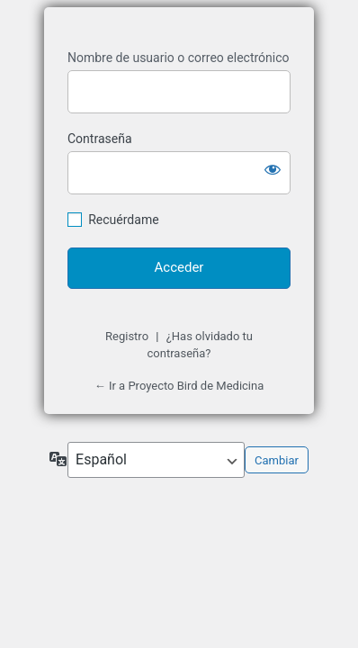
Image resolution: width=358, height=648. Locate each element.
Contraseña (99, 138)
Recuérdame (123, 219)
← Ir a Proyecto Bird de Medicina (179, 385)
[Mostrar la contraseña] (273, 169)
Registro (126, 336)
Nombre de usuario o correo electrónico (178, 57)
